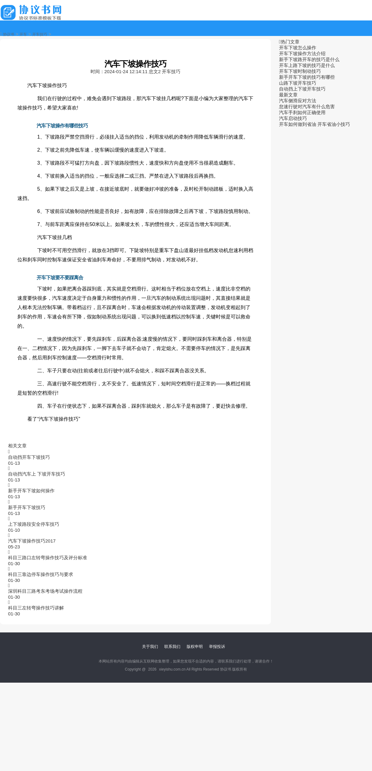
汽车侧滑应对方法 (297, 100)
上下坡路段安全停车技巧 (33, 524)
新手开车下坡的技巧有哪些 (307, 77)
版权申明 (195, 646)
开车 (23, 34)
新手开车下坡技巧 (26, 507)
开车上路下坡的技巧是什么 (307, 65)
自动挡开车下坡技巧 (29, 457)
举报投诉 (217, 646)
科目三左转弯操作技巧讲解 (36, 607)
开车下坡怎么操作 (297, 47)
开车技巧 (39, 34)
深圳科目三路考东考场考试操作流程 (45, 591)
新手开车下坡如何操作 (31, 490)
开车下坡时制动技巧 (300, 71)
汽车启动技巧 (293, 118)
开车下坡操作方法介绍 (302, 53)
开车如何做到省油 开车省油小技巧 (314, 124)
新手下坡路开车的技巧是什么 (309, 59)
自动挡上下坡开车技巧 (302, 88)
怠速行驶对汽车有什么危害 (307, 106)
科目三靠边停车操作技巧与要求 (40, 574)
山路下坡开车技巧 (297, 83)
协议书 (8, 34)
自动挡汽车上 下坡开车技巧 (36, 473)
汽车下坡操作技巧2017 (31, 540)
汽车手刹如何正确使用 (302, 112)
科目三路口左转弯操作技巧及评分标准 (47, 557)
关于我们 (150, 646)
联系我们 (172, 646)
